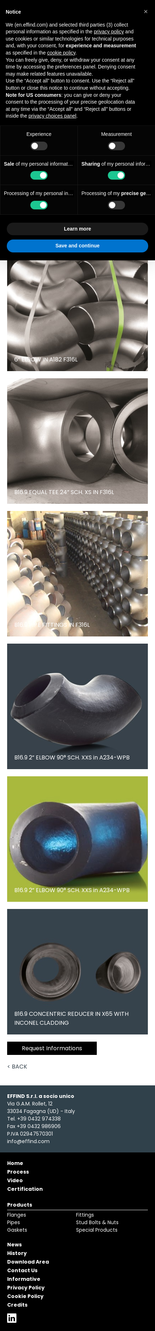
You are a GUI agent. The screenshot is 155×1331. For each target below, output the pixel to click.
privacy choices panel (52, 116)
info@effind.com (28, 1141)
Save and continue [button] (77, 245)
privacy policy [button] (109, 31)
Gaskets (17, 1229)
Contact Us (22, 1270)
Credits (17, 1304)
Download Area (28, 1261)
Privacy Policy (26, 1287)
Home (15, 1163)
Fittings (85, 1214)
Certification (25, 1189)
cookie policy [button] (61, 53)
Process (18, 1171)
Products (19, 1204)
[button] (145, 11)
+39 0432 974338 (39, 1118)
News (14, 1244)
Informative (23, 1279)
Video (15, 1180)
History (17, 1253)
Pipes (13, 1222)
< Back (17, 1066)
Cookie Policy (25, 1296)
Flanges (16, 1214)
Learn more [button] (77, 229)
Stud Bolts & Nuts (97, 1222)
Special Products (97, 1229)
